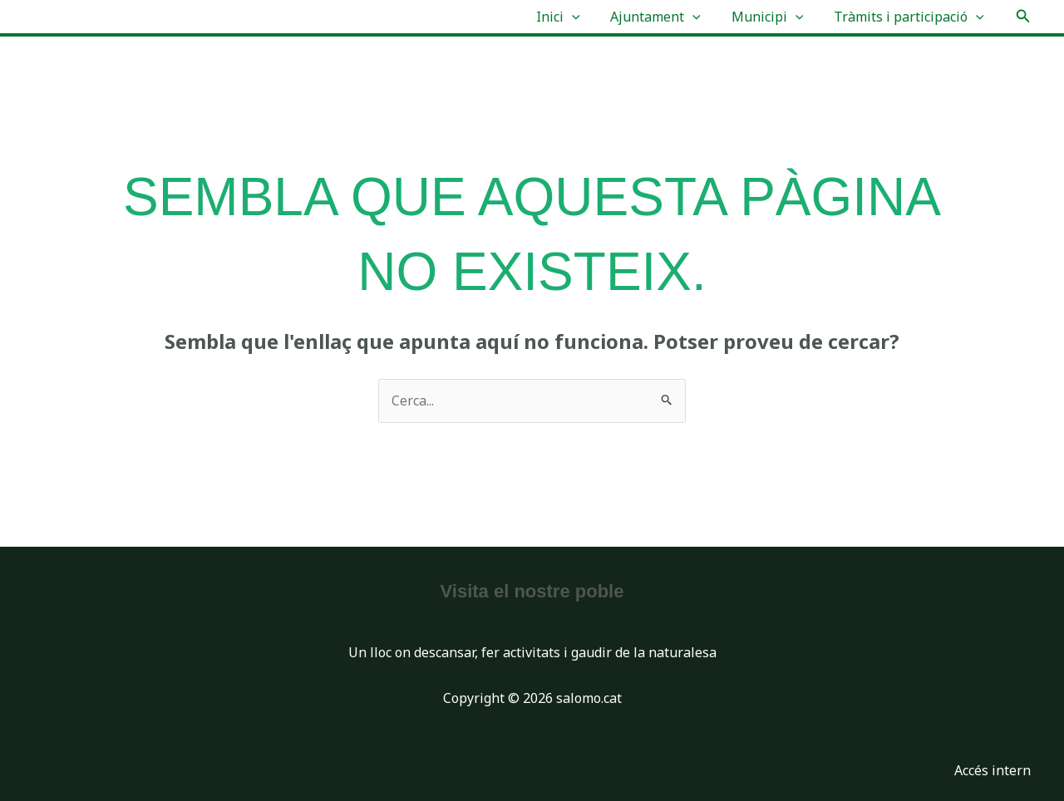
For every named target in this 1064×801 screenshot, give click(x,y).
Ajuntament (665, 16)
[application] (585, 16)
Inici (571, 16)
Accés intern (992, 770)
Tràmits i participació (910, 16)
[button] (1023, 16)
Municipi (773, 16)
